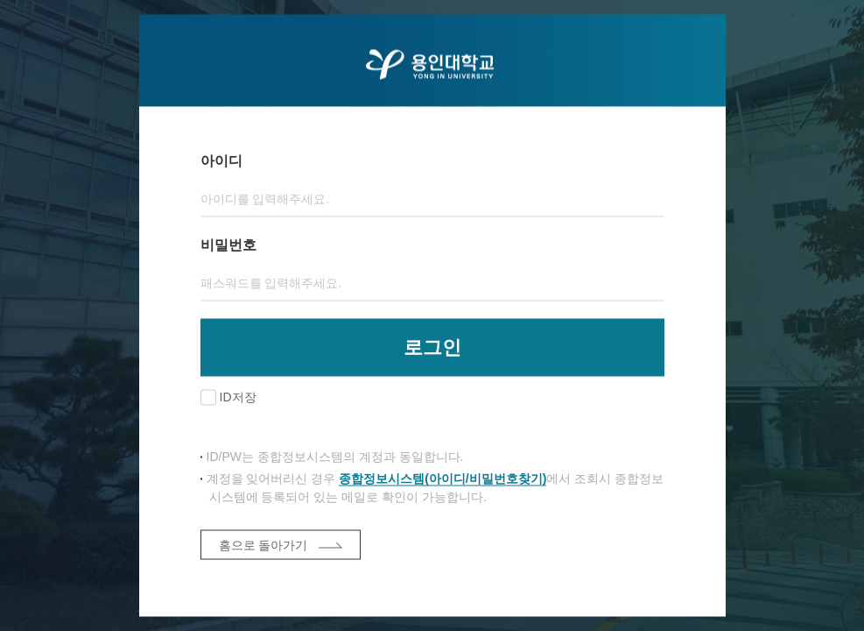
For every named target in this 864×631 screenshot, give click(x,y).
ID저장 (238, 397)
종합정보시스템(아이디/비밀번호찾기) (442, 478)
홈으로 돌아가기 (263, 545)
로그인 (432, 347)
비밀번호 (228, 245)
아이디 (221, 160)
